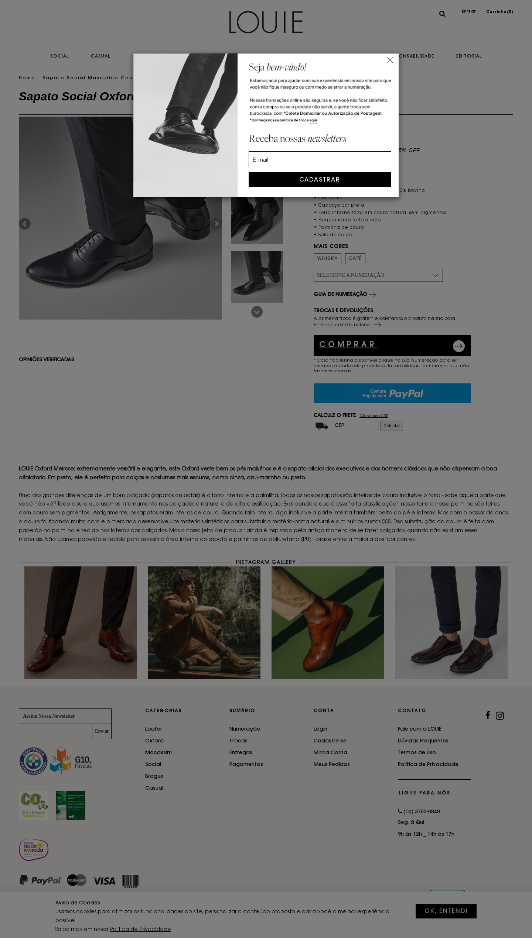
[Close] (390, 59)
